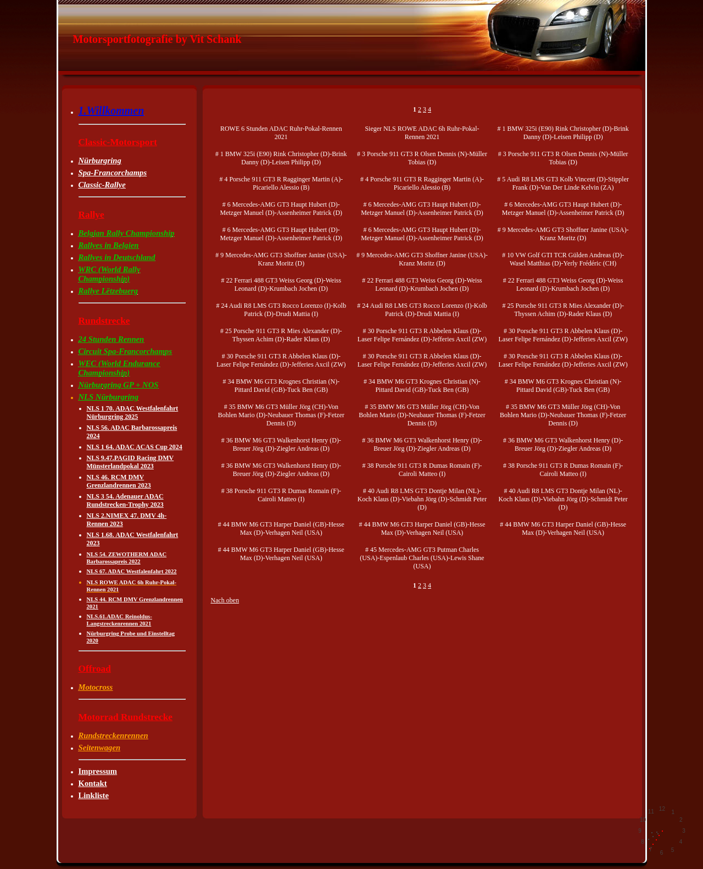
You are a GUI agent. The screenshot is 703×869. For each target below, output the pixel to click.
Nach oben (225, 600)
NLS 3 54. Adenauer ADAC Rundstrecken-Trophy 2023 (125, 500)
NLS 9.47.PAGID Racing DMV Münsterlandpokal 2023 (130, 462)
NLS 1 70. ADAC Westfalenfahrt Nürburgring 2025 (132, 412)
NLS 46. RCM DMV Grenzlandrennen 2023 (119, 481)
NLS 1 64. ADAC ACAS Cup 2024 (134, 447)
